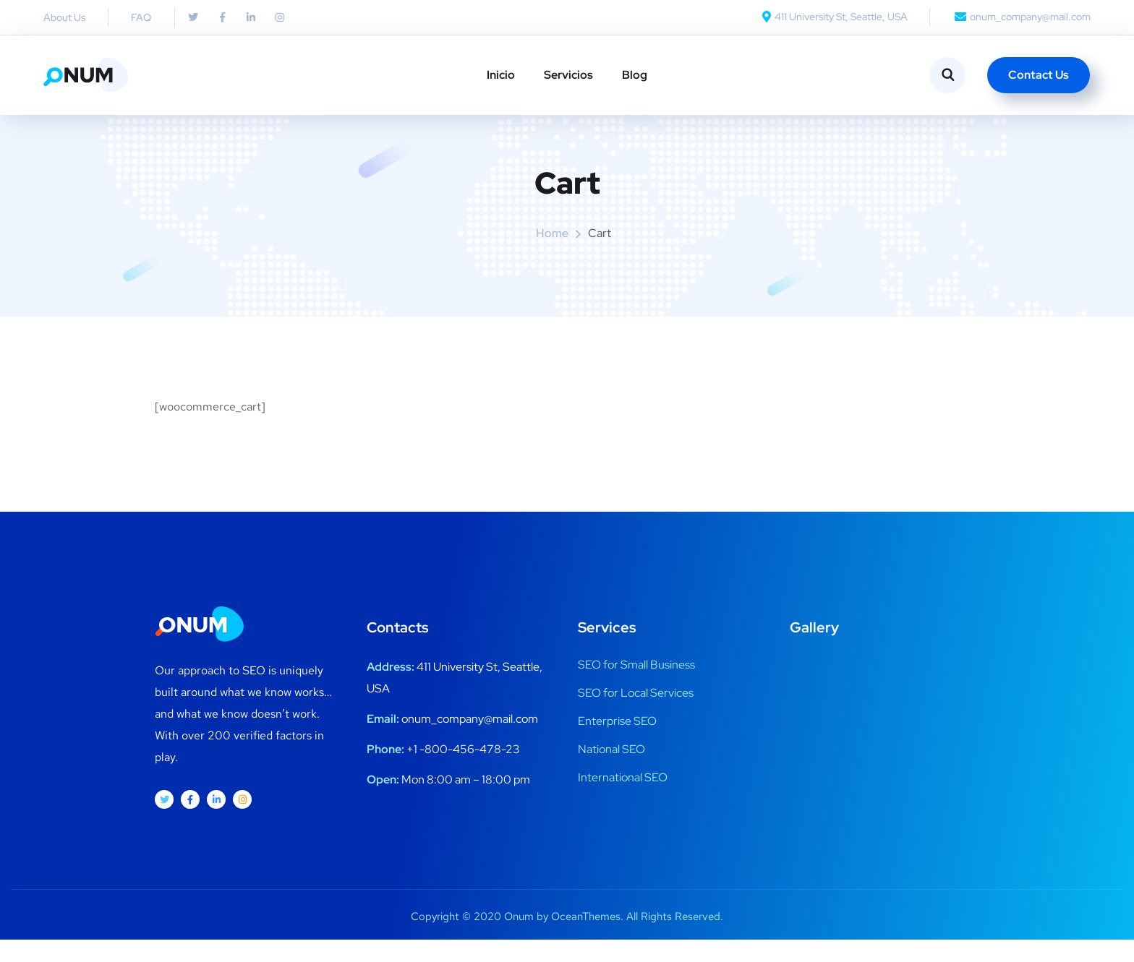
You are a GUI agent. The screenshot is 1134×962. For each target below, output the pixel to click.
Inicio (501, 74)
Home (552, 256)
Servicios (568, 74)
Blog (634, 74)
